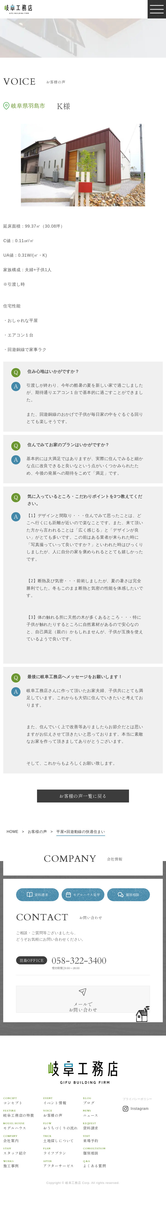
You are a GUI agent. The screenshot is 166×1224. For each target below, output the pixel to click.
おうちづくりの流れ (63, 1139)
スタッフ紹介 (23, 1164)
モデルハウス (23, 1139)
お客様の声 (63, 1126)
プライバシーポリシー (137, 1112)
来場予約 (103, 1152)
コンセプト (23, 1114)
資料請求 (103, 1139)
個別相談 (103, 1164)
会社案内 (23, 1152)
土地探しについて (63, 1152)
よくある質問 (103, 1177)
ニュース (103, 1126)
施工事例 (23, 1177)
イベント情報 (63, 1114)
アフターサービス (63, 1177)
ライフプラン (63, 1164)
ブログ (103, 1114)
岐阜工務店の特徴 (23, 1126)
